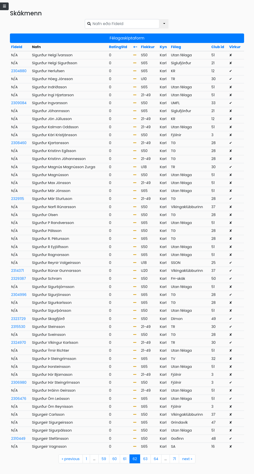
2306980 (19, 382)
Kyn (163, 46)
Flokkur (148, 46)
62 (135, 458)
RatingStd (118, 46)
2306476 (18, 398)
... (94, 458)
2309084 (19, 102)
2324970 (18, 342)
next (187, 458)
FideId (16, 46)
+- (135, 46)
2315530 (18, 326)
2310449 (18, 438)
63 (145, 458)
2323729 (18, 318)
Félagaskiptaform (127, 38)
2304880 (19, 70)
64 (156, 458)
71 (174, 458)
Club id (217, 46)
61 (125, 458)
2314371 (17, 270)
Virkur (235, 46)
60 (114, 458)
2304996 (19, 294)
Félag (176, 46)
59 (104, 458)
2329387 (18, 278)
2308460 (19, 142)
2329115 (17, 198)
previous (71, 458)
